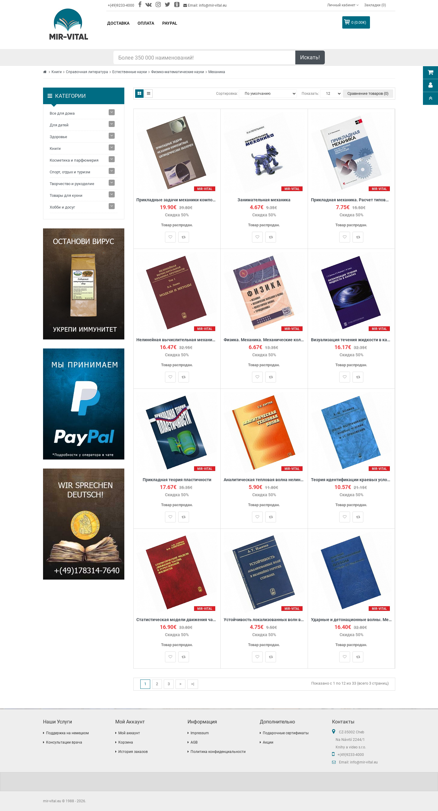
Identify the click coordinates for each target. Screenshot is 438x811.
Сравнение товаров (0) (368, 93)
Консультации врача (64, 742)
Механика (216, 72)
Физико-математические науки (177, 72)
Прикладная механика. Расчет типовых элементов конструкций (351, 200)
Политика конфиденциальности (218, 752)
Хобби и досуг (62, 207)
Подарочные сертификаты (286, 733)
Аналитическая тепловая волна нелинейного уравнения (264, 480)
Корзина (125, 742)
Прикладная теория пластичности (177, 480)
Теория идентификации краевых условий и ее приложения (351, 480)
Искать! (310, 57)
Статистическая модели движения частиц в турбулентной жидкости (177, 620)
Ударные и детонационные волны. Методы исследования (351, 620)
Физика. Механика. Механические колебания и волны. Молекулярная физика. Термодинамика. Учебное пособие (264, 340)
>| (192, 684)
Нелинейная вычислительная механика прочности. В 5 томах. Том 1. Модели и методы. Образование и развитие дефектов (177, 340)
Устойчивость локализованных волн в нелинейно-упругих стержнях (264, 620)
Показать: (310, 93)
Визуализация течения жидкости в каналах (351, 340)
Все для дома (62, 113)
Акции (268, 742)
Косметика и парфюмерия (74, 160)
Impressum (200, 733)
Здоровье (58, 137)
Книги (56, 72)
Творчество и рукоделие (72, 183)
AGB (194, 742)
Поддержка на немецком (67, 733)
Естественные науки (129, 72)
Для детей (59, 125)
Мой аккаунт (129, 733)
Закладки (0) (375, 5)
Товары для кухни (66, 195)
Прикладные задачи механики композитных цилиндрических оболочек (177, 200)
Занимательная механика (264, 200)
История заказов (133, 752)
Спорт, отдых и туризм (70, 172)
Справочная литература (87, 72)
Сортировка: (227, 93)
